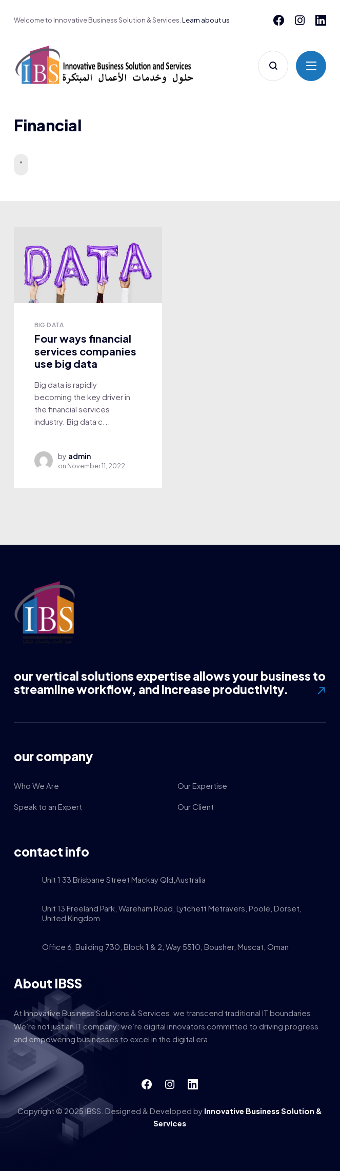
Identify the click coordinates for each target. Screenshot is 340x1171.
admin (79, 456)
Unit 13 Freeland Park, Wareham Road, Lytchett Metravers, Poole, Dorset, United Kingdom (172, 913)
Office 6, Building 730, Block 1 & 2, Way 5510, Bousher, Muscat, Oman (165, 947)
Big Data (49, 325)
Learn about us (206, 20)
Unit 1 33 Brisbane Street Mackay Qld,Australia (124, 880)
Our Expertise (202, 785)
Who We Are (36, 785)
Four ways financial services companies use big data (85, 351)
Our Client (195, 806)
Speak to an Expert (48, 806)
